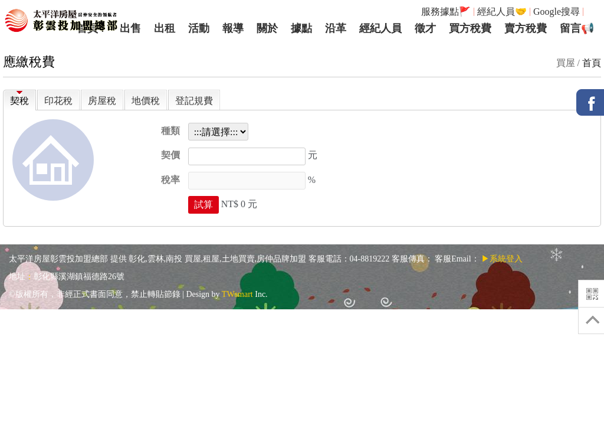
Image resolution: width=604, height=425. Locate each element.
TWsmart (237, 294)
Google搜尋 (556, 11)
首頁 (591, 63)
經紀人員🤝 (502, 11)
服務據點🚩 (446, 11)
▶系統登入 (502, 258)
